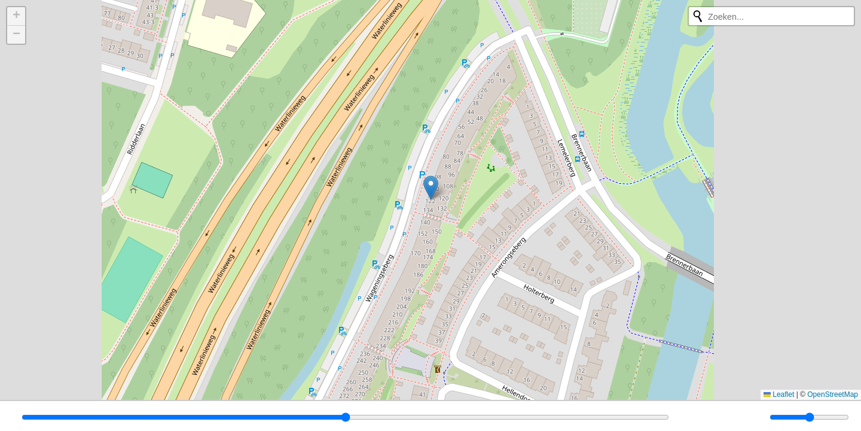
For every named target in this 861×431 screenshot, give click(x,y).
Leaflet (779, 394)
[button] (430, 187)
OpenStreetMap (832, 394)
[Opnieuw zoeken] (698, 16)
